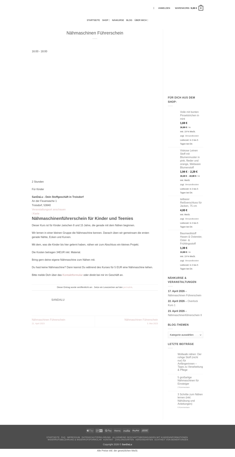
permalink (127, 287)
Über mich (141, 20)
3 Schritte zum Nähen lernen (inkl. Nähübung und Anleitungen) (190, 399)
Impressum (73, 437)
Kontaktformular (73, 275)
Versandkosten (192, 136)
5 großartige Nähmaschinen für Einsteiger (188, 380)
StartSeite (93, 20)
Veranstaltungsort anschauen (49, 209)
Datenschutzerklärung (96, 437)
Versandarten (144, 440)
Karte (35, 213)
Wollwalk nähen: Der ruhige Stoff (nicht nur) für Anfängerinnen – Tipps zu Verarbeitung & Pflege (190, 362)
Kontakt (108, 440)
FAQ (63, 437)
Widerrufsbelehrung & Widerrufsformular (75, 440)
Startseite (52, 437)
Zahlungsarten (124, 440)
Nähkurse (118, 20)
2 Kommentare (190, 387)
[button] (154, 8)
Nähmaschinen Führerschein (63, 321)
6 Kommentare (189, 407)
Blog (129, 20)
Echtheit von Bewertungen (171, 440)
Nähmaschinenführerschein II (185, 315)
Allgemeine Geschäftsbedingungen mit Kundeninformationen (150, 437)
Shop (106, 20)
